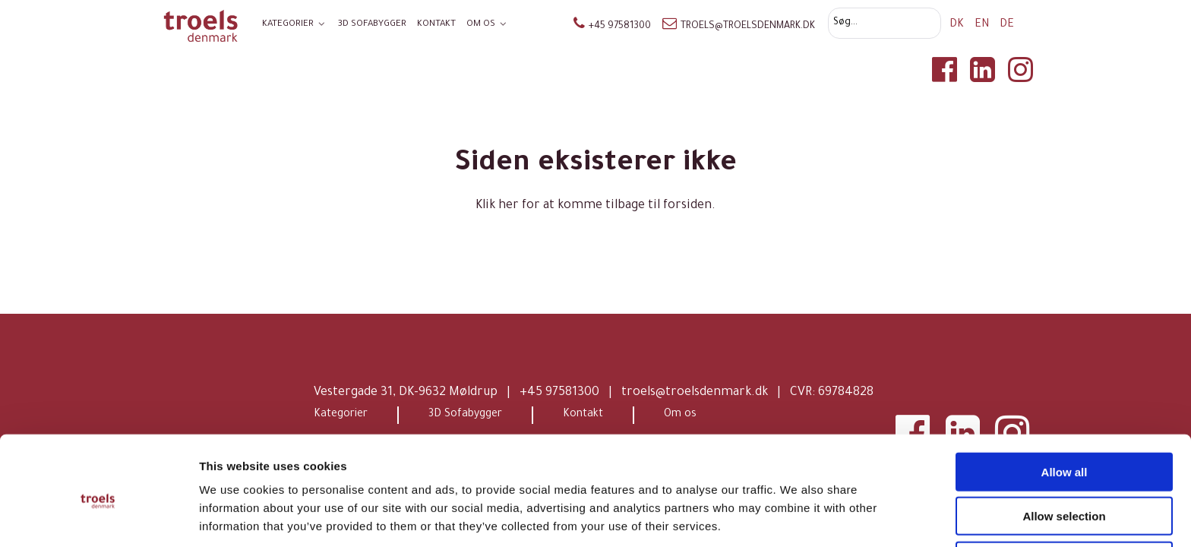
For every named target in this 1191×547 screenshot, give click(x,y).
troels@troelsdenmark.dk (738, 26)
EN (983, 25)
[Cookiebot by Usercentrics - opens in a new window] (98, 517)
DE (1007, 25)
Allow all (1064, 413)
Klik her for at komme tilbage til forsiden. (595, 206)
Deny (1064, 502)
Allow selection (1063, 458)
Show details (797, 517)
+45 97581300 (612, 26)
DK (958, 25)
